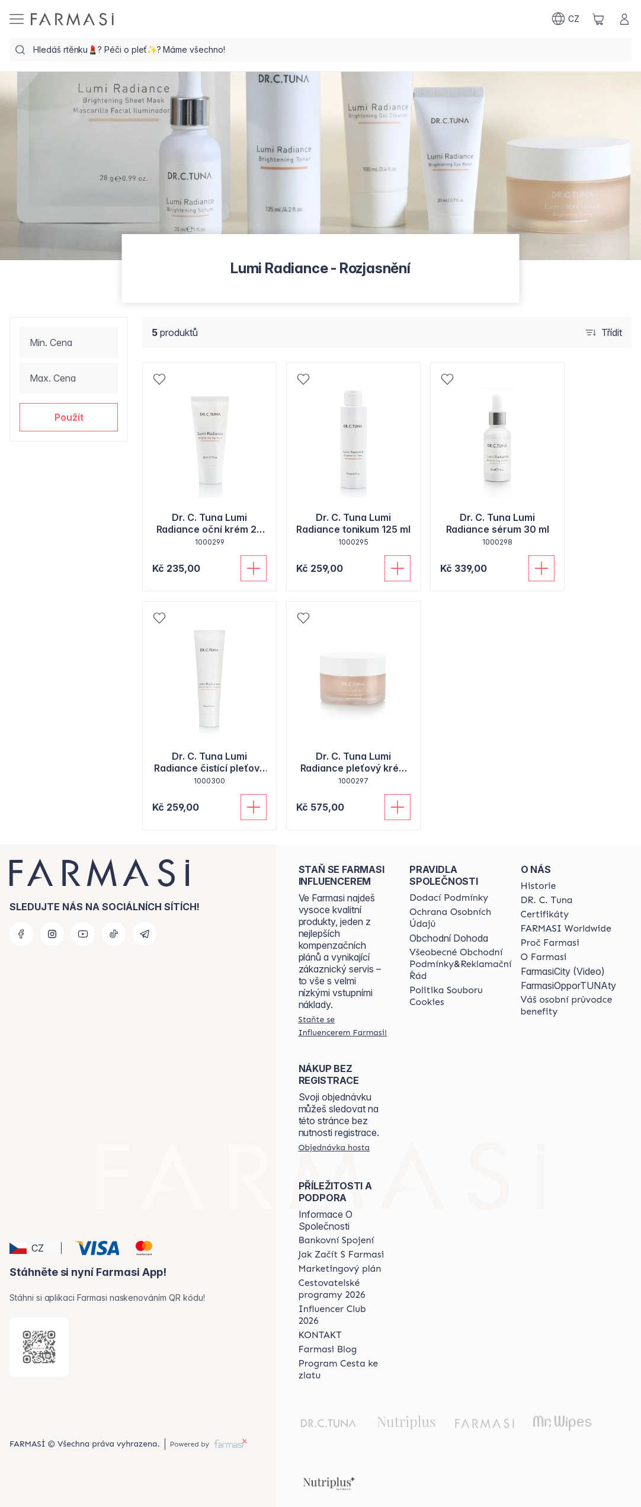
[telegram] (144, 934)
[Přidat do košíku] (254, 568)
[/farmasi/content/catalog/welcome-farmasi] (568, 1006)
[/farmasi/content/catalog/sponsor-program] (344, 1369)
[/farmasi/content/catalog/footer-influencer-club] (344, 1315)
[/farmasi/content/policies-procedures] (460, 918)
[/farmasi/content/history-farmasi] (538, 886)
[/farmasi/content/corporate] (566, 929)
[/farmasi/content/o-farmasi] (544, 957)
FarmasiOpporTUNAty (568, 985)
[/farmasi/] (72, 19)
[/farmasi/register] (344, 1026)
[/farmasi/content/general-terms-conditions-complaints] (460, 964)
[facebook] (21, 934)
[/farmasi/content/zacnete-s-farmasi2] (341, 1254)
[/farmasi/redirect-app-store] (39, 1347)
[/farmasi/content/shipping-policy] (448, 898)
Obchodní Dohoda (448, 938)
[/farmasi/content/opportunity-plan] (340, 1269)
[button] (69, 417)
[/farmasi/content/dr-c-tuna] (547, 900)
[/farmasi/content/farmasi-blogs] (328, 1349)
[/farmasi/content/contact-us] (320, 1335)
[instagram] (52, 934)
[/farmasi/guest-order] (334, 1147)
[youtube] (83, 934)
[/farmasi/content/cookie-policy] (460, 996)
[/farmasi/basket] (598, 19)
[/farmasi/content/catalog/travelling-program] (344, 1289)
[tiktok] (114, 934)
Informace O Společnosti (325, 1220)
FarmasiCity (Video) (563, 971)
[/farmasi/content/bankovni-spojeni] (336, 1240)
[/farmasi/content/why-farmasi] (550, 943)
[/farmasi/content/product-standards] (545, 914)
